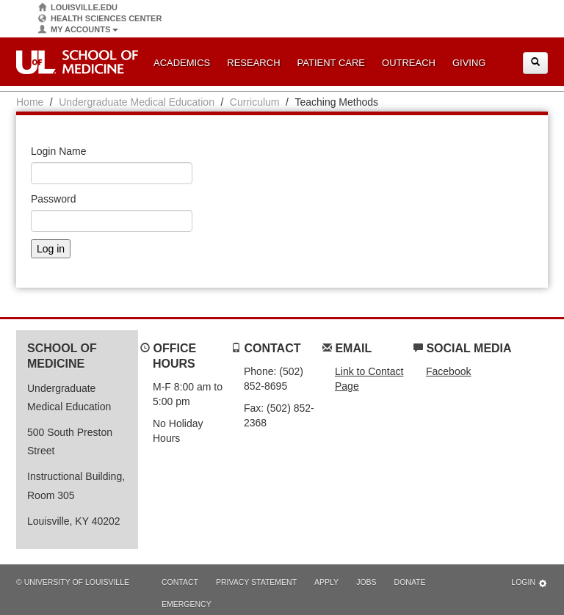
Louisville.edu (78, 7)
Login (529, 583)
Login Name (59, 151)
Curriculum (255, 102)
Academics (181, 62)
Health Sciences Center (100, 18)
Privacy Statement (256, 582)
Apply (326, 582)
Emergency (187, 604)
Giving (469, 62)
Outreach (408, 62)
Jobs (366, 582)
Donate (410, 582)
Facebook (448, 371)
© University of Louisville (72, 582)
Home (29, 102)
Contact (180, 582)
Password (53, 199)
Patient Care (331, 62)
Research (253, 62)
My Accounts (78, 29)
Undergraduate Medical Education (136, 102)
